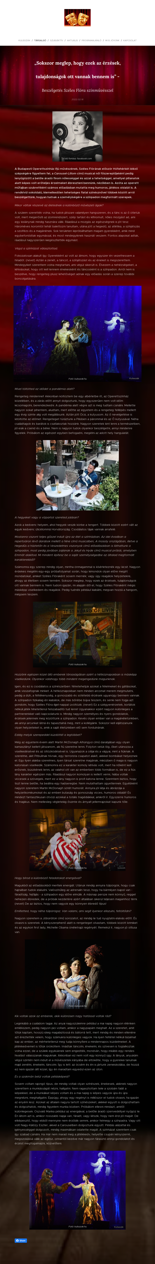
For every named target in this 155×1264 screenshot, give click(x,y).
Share (20, 1240)
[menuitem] (25, 40)
